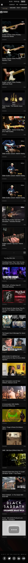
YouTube (5, 12)
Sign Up (23, 1)
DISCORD (12, 7)
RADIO (16, 1)
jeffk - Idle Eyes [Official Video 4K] (12, 450)
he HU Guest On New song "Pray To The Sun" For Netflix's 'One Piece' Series (13, 310)
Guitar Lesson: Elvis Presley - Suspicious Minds (12, 35)
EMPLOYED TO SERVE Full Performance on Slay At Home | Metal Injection (13, 357)
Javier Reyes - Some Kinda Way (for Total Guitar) (13, 130)
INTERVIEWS (23, 4)
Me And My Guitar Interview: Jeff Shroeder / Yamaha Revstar (13, 220)
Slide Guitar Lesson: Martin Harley (13, 153)
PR (17, 4)
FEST (18, 7)
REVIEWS (24, 7)
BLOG (10, 1)
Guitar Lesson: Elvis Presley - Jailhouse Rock (12, 83)
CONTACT (12, 4)
